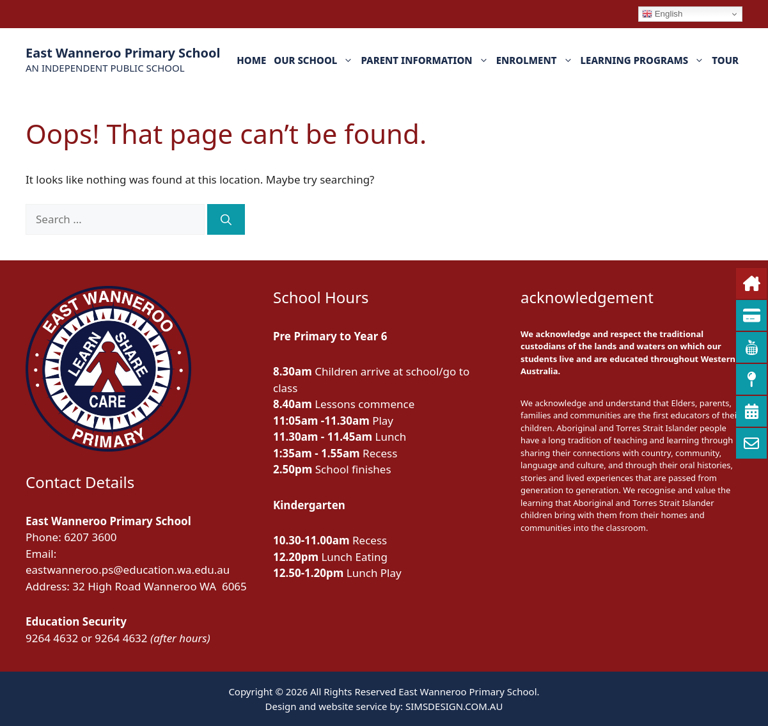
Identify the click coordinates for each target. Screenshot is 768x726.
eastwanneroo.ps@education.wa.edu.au (128, 569)
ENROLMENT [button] (536, 60)
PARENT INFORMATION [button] (426, 60)
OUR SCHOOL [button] (315, 60)
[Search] (226, 219)
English (662, 14)
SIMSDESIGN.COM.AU (454, 706)
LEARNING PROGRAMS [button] (645, 60)
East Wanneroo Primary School (123, 52)
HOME (251, 60)
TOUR (725, 60)
